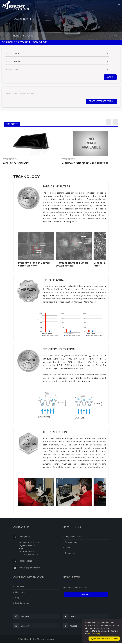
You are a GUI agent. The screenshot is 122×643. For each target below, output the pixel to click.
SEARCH (110, 77)
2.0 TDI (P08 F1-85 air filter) (16, 163)
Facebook (21, 616)
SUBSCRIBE (85, 594)
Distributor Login (23, 603)
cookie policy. (94, 634)
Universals (20, 592)
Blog (17, 598)
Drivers (68, 548)
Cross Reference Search (101, 101)
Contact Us (70, 553)
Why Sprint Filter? (73, 537)
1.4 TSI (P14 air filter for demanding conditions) (85, 163)
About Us (19, 587)
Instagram (21, 625)
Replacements (71, 542)
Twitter (69, 616)
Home (16, 36)
